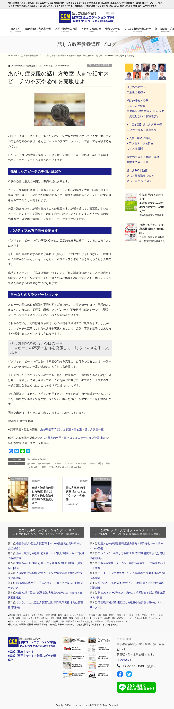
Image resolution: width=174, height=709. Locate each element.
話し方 (65, 467)
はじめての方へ (136, 87)
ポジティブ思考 (96, 463)
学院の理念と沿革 (137, 100)
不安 (108, 463)
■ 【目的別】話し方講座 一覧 (144, 124)
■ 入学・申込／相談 (139, 138)
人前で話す (34, 467)
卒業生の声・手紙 (137, 162)
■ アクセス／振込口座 (140, 143)
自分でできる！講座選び (141, 129)
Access (124, 659)
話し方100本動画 (137, 170)
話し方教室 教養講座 (99, 65)
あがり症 (31, 463)
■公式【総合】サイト (21, 651)
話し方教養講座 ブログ (140, 175)
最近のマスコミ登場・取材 (143, 156)
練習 (58, 467)
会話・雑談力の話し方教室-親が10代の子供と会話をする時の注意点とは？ (43, 495)
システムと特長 (136, 105)
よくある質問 (135, 148)
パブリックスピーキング (75, 463)
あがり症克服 (44, 463)
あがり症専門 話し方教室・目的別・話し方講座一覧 (71, 429)
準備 (51, 467)
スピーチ (57, 463)
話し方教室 (76, 467)
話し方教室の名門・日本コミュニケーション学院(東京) (73, 437)
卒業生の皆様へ (136, 92)
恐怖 (44, 467)
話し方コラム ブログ (139, 180)
